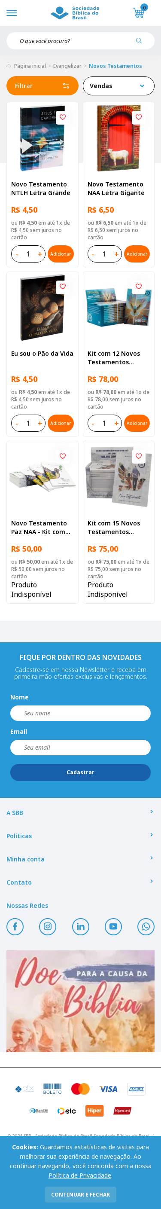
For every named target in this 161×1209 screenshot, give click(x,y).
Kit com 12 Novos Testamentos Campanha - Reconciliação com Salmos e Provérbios (118, 357)
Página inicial (30, 66)
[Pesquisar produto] (142, 44)
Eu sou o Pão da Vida (42, 353)
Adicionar (60, 254)
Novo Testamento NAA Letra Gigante (116, 188)
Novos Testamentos (115, 66)
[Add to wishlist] (63, 118)
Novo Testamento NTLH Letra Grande (40, 188)
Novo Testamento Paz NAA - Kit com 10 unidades (39, 527)
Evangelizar (67, 66)
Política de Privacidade (80, 1175)
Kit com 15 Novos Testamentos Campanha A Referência (114, 527)
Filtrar (42, 86)
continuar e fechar (80, 1194)
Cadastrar (80, 772)
